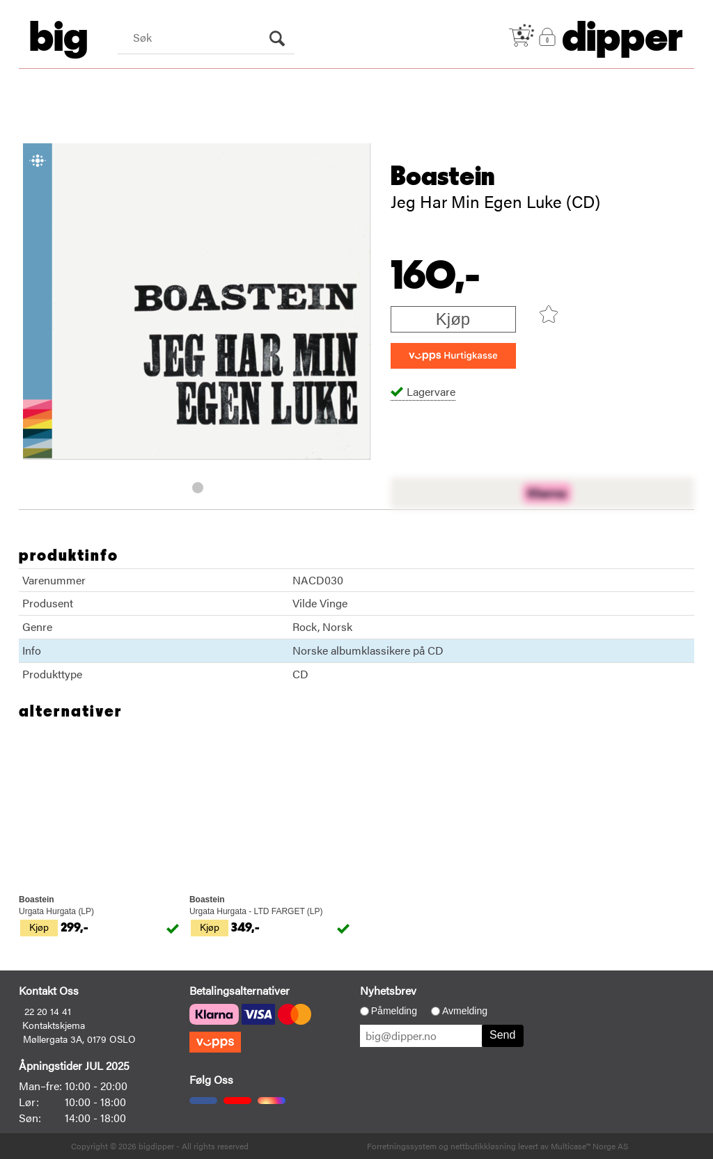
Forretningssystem (402, 1146)
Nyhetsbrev (388, 990)
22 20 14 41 (47, 1011)
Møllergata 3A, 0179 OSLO (79, 1039)
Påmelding (394, 1010)
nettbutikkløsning (483, 1146)
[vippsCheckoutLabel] (453, 356)
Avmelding (464, 1010)
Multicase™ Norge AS (589, 1146)
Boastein (443, 177)
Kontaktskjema (53, 1025)
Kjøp (453, 319)
